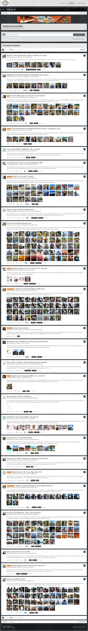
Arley (8, 580)
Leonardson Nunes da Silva (13, 329)
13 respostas (18, 90)
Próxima (11, 49)
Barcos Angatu (10, 567)
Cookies (13, 627)
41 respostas (20, 157)
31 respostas (21, 507)
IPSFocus (10, 626)
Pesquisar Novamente (79, 34)
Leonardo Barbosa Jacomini (13, 364)
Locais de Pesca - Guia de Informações (19, 438)
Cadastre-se (9, 9)
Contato (8, 627)
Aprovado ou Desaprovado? (28, 418)
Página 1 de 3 (21, 49)
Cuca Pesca (9, 150)
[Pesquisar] (68, 9)
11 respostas (19, 171)
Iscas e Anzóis (26, 343)
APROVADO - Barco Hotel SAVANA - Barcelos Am (23, 417)
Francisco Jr (9, 57)
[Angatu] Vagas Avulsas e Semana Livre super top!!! (28, 565)
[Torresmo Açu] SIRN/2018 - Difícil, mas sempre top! (24, 513)
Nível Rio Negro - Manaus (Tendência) (19, 396)
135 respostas (20, 466)
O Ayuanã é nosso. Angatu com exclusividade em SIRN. (25, 163)
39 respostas (20, 546)
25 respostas (20, 322)
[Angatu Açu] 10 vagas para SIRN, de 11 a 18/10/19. (28, 376)
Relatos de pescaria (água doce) (31, 76)
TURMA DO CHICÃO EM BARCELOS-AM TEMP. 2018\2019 (34, 486)
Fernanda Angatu (10, 164)
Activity (71, 3)
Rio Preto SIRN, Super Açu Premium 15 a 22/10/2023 (27, 96)
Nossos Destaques (82, 3)
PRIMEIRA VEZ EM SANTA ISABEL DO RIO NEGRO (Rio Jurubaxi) (28, 75)
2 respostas (17, 69)
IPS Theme (5, 626)
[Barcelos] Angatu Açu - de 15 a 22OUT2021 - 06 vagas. (29, 268)
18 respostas (20, 453)
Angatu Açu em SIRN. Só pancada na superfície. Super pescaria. (27, 458)
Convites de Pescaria (27, 57)
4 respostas (19, 143)
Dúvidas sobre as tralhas (21, 328)
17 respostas (20, 123)
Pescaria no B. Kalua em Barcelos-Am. (19, 223)
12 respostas (19, 263)
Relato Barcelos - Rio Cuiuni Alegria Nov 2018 (27, 472)
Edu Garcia (9, 97)
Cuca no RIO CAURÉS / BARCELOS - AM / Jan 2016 (23, 149)
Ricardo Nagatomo (11, 439)
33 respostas (20, 217)
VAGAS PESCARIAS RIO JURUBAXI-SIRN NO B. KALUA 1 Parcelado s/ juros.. (36, 129)
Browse (63, 3)
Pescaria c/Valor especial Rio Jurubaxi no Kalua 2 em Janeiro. (27, 55)
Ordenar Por (82, 49)
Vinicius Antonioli (11, 398)
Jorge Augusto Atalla (11, 211)
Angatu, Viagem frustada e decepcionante (20, 209)
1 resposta (18, 391)
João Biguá (9, 377)
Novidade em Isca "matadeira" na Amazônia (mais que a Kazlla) (27, 341)
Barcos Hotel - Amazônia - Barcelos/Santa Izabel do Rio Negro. (27, 362)
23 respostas (19, 612)
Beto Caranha (10, 343)
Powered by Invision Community (79, 627)
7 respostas (19, 411)
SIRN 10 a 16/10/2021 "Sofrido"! (23, 176)
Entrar (4, 9)
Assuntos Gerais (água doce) (31, 164)
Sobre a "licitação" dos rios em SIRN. (18, 552)
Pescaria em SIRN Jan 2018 (16, 579)
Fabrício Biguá (10, 460)
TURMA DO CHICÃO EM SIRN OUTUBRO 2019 (30, 289)
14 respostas (19, 370)
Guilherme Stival (10, 76)
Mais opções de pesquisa (78, 39)
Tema (4, 627)
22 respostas (20, 204)
